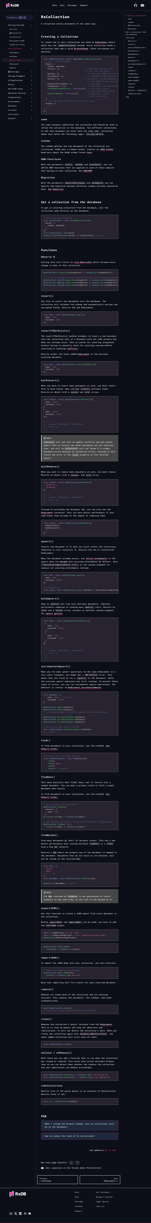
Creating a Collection (136, 16)
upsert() (131, 57)
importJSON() (133, 80)
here (89, 152)
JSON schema (106, 149)
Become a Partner (104, 1197)
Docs (54, 5)
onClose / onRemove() (137, 90)
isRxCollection (134, 94)
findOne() (132, 71)
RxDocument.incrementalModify (84, 687)
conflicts (72, 348)
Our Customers (103, 1192)
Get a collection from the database (136, 33)
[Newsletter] (10, 1214)
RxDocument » (110, 1180)
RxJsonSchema (81, 48)
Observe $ (132, 41)
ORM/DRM (88, 171)
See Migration (55, 189)
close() (131, 87)
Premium (78, 1206)
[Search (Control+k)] (19, 17)
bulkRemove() (133, 54)
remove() (131, 84)
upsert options (54, 613)
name (130, 19)
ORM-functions (134, 25)
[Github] (25, 1214)
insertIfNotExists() (137, 48)
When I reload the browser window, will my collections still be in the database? (80, 1125)
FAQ (127, 97)
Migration (132, 29)
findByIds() (133, 74)
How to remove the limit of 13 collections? (69, 1136)
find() (131, 67)
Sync (62, 5)
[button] (17, 25)
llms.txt (100, 1206)
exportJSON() (133, 77)
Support (84, 5)
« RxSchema (46, 1180)
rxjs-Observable (83, 262)
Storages (72, 5)
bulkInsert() (133, 51)
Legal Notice (102, 1202)
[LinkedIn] (20, 1214)
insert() (131, 44)
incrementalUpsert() (137, 64)
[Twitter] (15, 1214)
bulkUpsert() (133, 61)
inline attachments (96, 558)
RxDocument (83, 354)
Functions (130, 38)
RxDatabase (101, 42)
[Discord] (29, 1214)
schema (131, 22)
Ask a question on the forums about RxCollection (71, 1168)
